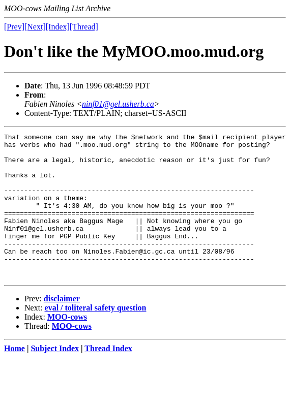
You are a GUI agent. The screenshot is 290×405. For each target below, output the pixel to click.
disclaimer (62, 327)
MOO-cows (67, 345)
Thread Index (108, 377)
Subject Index (55, 377)
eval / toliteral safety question (96, 336)
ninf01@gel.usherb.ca (118, 104)
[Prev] (14, 26)
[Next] (35, 26)
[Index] (58, 26)
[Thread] (84, 26)
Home (14, 377)
